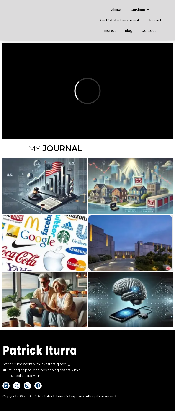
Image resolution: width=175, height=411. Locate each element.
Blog (128, 30)
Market (110, 30)
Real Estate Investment (119, 20)
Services (140, 10)
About (116, 9)
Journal (155, 20)
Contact (149, 30)
